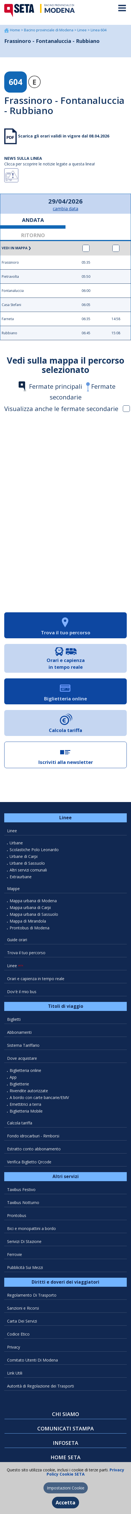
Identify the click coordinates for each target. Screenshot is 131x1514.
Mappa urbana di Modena (33, 900)
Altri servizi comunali (28, 870)
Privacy (13, 1347)
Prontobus (16, 1215)
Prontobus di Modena (29, 927)
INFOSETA (65, 1442)
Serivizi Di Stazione (24, 1241)
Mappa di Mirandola (28, 921)
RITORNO (33, 235)
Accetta (65, 1502)
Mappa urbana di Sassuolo (34, 914)
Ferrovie (14, 1254)
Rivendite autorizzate (29, 1090)
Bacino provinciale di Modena (49, 30)
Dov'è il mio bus (21, 991)
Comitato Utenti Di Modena (32, 1360)
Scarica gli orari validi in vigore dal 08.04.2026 (63, 136)
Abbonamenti (19, 1032)
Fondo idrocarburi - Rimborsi (33, 1136)
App (13, 1077)
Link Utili (14, 1373)
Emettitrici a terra (25, 1104)
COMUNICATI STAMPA (65, 1428)
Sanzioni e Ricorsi (23, 1308)
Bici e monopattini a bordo (31, 1228)
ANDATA (33, 220)
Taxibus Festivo (21, 1189)
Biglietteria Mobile (26, 1111)
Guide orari (17, 939)
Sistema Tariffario (23, 1045)
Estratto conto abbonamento (34, 1149)
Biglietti (14, 1019)
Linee (82, 30)
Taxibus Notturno (23, 1202)
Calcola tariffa (19, 1123)
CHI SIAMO (65, 1414)
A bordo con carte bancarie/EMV (39, 1097)
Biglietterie (19, 1084)
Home (15, 30)
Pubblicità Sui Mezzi (25, 1267)
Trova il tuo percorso (26, 952)
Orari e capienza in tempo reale (35, 978)
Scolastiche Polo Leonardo (34, 849)
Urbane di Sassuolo (27, 863)
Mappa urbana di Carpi (30, 907)
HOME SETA (65, 1457)
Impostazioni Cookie (65, 1488)
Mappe (13, 888)
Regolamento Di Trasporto (31, 1295)
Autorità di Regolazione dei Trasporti (40, 1386)
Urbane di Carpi (24, 856)
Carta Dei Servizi (22, 1321)
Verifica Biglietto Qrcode (29, 1162)
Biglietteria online (25, 1070)
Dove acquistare (22, 1058)
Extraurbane (21, 876)
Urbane (16, 843)
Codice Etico (18, 1334)
